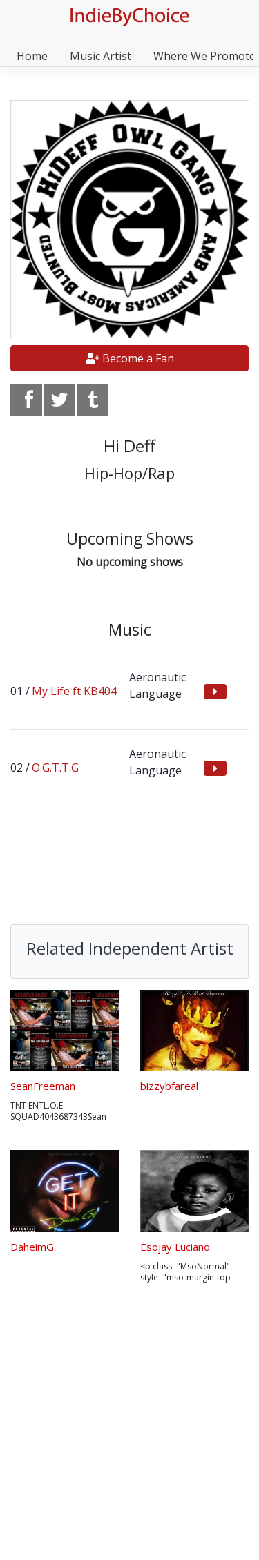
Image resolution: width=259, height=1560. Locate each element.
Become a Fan (130, 358)
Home (32, 56)
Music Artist (100, 56)
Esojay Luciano (175, 1247)
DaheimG (32, 1247)
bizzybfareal (169, 1086)
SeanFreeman (42, 1086)
